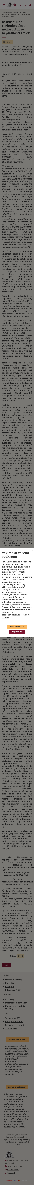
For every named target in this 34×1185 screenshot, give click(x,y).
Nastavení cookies (21, 604)
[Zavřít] (32, 550)
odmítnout (20, 609)
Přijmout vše (18, 587)
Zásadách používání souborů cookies (16, 616)
